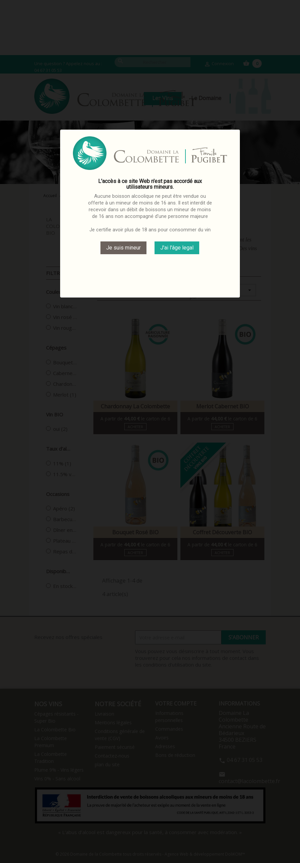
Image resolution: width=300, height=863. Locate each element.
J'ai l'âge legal (177, 247)
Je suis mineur (123, 247)
